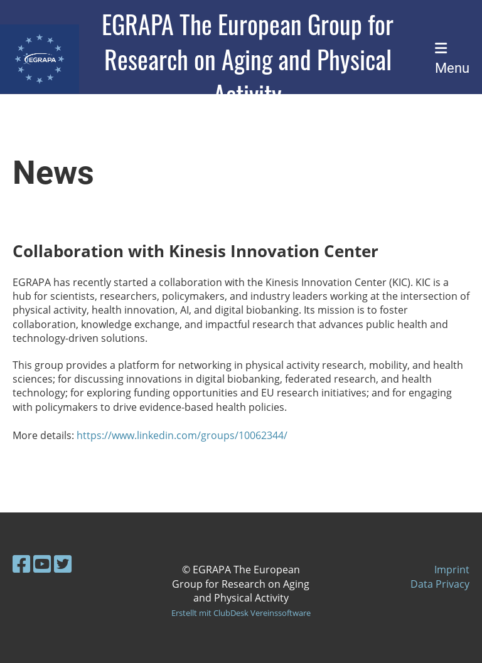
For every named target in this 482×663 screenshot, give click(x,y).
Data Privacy (439, 584)
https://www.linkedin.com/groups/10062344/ (182, 435)
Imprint (451, 569)
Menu (452, 58)
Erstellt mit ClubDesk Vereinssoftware (241, 612)
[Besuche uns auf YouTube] (42, 563)
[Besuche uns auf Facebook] (21, 563)
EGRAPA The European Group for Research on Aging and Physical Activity (248, 59)
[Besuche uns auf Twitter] (63, 563)
